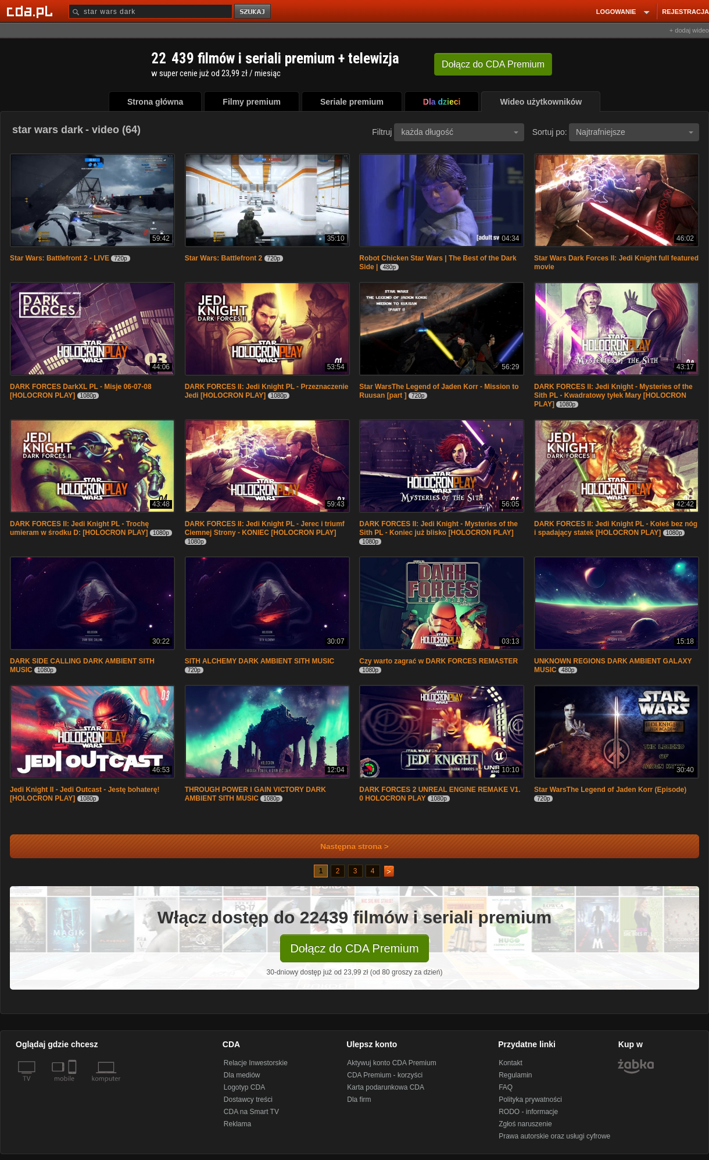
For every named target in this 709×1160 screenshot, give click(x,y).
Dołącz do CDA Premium (354, 948)
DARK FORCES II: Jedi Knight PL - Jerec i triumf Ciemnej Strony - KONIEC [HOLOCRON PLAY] (265, 528)
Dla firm (359, 1099)
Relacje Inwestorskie (256, 1063)
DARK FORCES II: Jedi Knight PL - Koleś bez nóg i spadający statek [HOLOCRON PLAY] (615, 528)
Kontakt (510, 1063)
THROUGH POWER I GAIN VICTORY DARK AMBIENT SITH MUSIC (255, 794)
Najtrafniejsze (634, 132)
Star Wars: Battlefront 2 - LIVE (59, 258)
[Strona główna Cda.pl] (31, 11)
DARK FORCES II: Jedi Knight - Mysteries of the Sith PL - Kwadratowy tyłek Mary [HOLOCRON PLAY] (613, 395)
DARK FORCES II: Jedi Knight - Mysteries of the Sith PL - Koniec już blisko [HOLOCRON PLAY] (438, 528)
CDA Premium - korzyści (384, 1075)
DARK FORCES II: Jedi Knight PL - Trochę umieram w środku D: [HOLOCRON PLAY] (79, 528)
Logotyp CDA (244, 1087)
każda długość (459, 132)
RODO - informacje (528, 1112)
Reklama (237, 1124)
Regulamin (515, 1075)
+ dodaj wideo (689, 30)
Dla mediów (242, 1075)
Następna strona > (346, 846)
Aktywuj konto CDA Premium (391, 1063)
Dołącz (493, 64)
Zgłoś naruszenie (525, 1124)
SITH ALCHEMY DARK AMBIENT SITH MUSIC (260, 661)
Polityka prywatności (530, 1099)
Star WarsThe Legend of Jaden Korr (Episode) (610, 790)
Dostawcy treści (248, 1099)
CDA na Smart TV (251, 1112)
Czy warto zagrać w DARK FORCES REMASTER (438, 661)
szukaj (253, 12)
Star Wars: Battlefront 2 (224, 258)
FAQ (506, 1087)
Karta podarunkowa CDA (385, 1087)
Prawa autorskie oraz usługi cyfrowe (554, 1136)
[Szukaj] (150, 11)
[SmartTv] (73, 1086)
